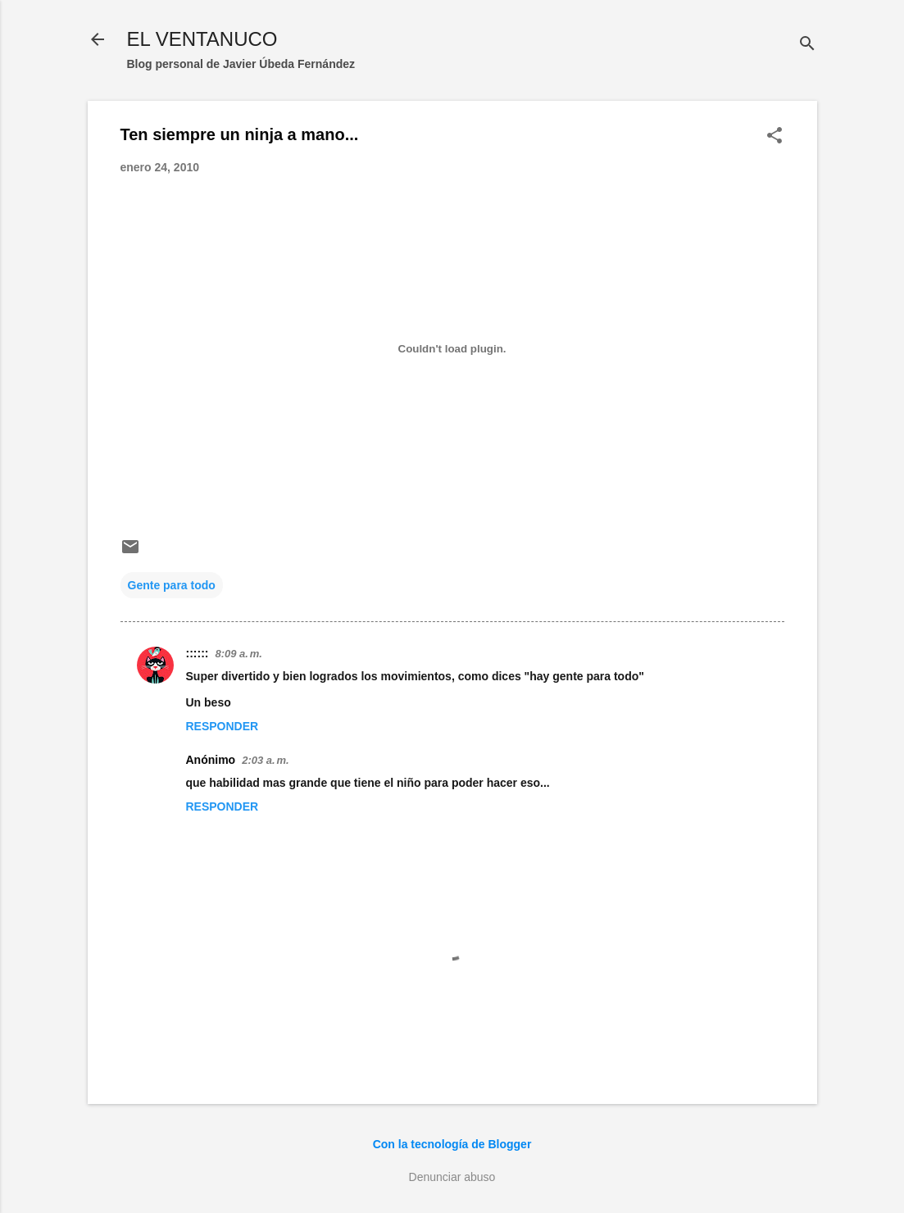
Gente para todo (172, 585)
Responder (222, 726)
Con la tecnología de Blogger (452, 1144)
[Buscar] (807, 45)
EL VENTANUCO (202, 39)
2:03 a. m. (265, 760)
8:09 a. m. (238, 653)
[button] (774, 136)
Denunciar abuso (452, 1176)
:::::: (197, 653)
